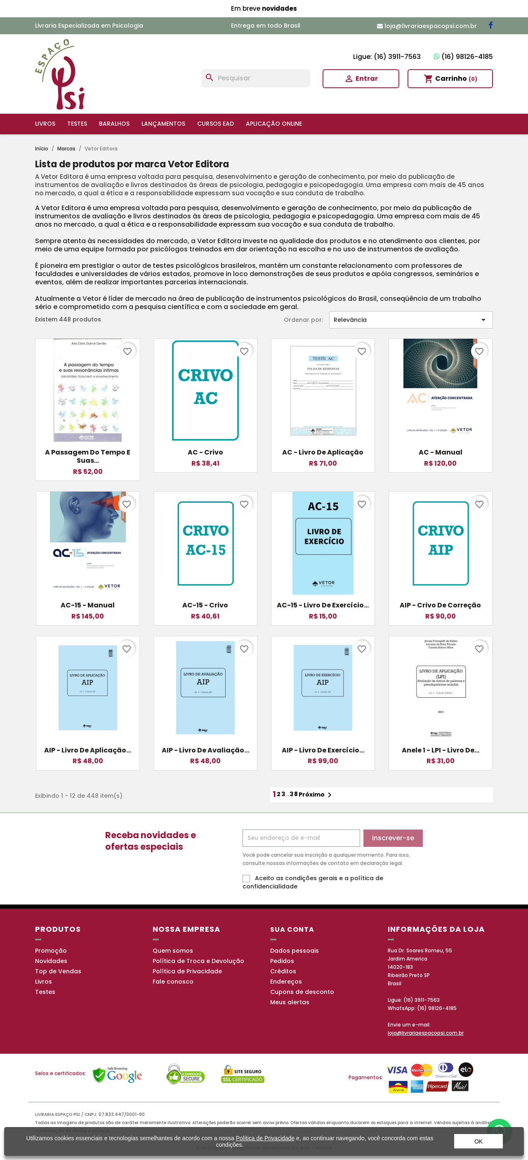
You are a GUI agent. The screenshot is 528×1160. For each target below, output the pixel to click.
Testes (77, 124)
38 (294, 794)
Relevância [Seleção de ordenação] (411, 320)
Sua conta (292, 929)
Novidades (51, 961)
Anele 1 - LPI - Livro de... (440, 750)
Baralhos (114, 124)
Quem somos (173, 951)
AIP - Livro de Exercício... (323, 750)
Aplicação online (274, 124)
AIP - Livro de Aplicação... (87, 750)
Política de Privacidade (187, 971)
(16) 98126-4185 (463, 56)
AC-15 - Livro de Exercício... (323, 605)
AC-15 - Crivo (205, 605)
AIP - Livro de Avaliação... (205, 750)
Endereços (286, 981)
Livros (45, 124)
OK (478, 1145)
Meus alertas (289, 1002)
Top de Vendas (58, 971)
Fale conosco (173, 981)
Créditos (283, 971)
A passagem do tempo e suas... (87, 456)
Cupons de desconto (302, 992)
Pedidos (282, 961)
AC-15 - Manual (88, 605)
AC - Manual (440, 452)
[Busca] (255, 78)
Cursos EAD (215, 124)
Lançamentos (163, 124)
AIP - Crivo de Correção (440, 605)
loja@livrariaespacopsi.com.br (426, 1032)
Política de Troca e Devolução (198, 961)
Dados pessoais (294, 951)
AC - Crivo (205, 452)
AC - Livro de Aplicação (322, 452)
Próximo (317, 795)
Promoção (51, 951)
